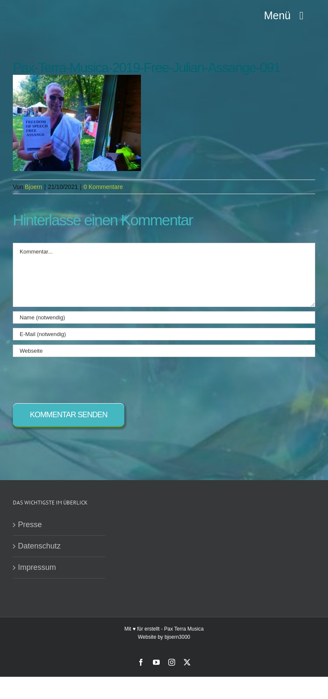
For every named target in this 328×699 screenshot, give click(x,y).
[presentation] (78, 378)
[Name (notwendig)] (164, 317)
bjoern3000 (177, 637)
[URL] (164, 351)
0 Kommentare (103, 186)
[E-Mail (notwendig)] (164, 334)
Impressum (37, 567)
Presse (30, 524)
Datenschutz (39, 546)
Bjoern (33, 186)
